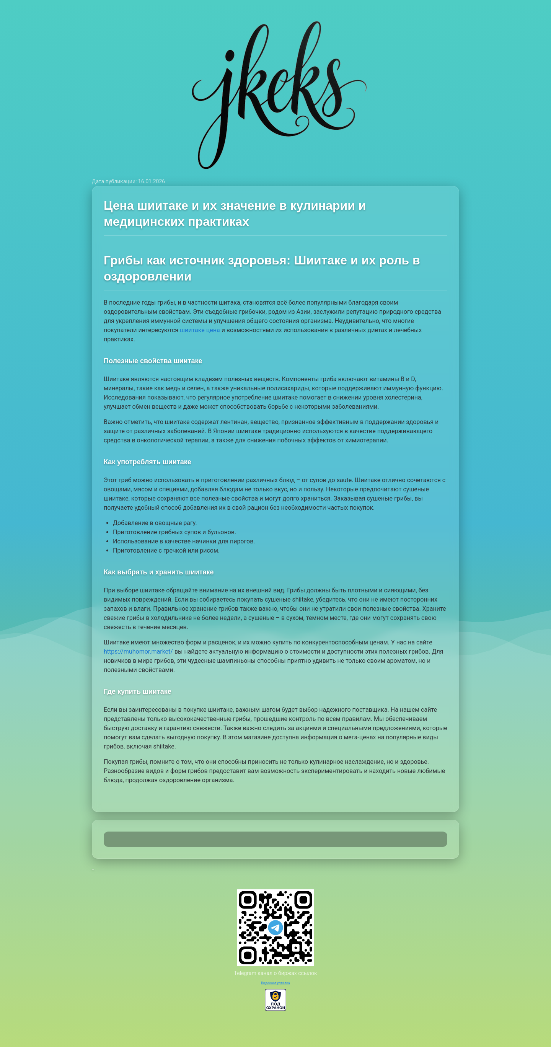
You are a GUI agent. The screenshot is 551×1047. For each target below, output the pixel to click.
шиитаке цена (200, 330)
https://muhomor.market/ (138, 651)
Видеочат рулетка (275, 983)
